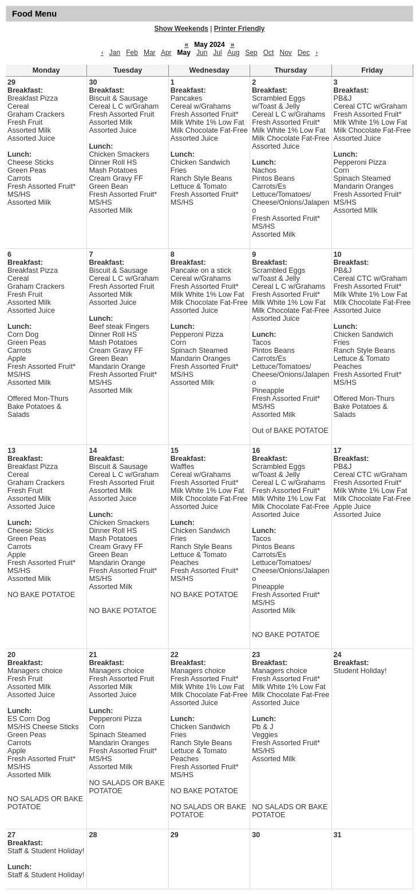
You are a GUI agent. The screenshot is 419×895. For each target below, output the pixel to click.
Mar (150, 53)
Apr (166, 53)
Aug (233, 53)
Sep (251, 53)
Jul (217, 53)
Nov (285, 53)
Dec (304, 53)
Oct (268, 53)
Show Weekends (181, 29)
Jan (114, 53)
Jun (201, 53)
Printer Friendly (239, 29)
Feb (132, 53)
